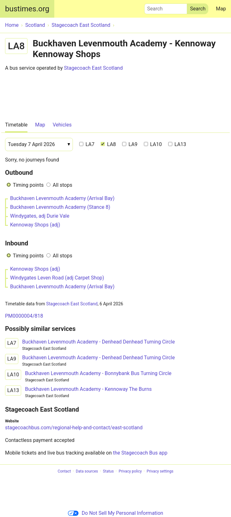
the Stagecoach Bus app (140, 453)
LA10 (153, 144)
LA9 (129, 144)
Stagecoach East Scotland (93, 68)
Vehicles (62, 125)
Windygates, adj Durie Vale (39, 216)
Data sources (87, 471)
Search (165, 7)
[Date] (39, 144)
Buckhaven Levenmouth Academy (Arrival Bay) (62, 198)
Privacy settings (160, 471)
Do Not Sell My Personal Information (115, 513)
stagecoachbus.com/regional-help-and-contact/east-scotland (74, 428)
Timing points (28, 185)
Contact (64, 471)
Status (108, 471)
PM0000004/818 (24, 316)
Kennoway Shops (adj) (35, 225)
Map (221, 9)
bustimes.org (27, 8)
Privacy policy (130, 471)
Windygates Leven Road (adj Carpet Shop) (57, 278)
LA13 (177, 144)
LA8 (108, 144)
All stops (62, 185)
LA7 (86, 144)
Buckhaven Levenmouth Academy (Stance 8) (60, 207)
